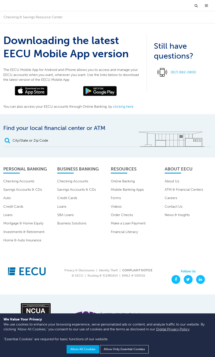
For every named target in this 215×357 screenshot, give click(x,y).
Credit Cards (13, 206)
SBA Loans (65, 215)
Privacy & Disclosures (79, 270)
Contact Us (173, 206)
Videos (116, 206)
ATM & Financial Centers (184, 189)
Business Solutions (71, 223)
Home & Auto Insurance (22, 240)
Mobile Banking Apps (127, 189)
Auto (7, 198)
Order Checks (122, 215)
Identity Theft (108, 270)
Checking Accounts (18, 181)
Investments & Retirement (23, 232)
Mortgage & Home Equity (23, 223)
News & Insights (177, 215)
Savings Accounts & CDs (22, 189)
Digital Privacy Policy (172, 329)
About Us (172, 181)
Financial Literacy (124, 232)
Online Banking (123, 181)
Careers (171, 198)
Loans (8, 215)
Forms (116, 198)
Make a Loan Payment (128, 223)
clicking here (123, 106)
